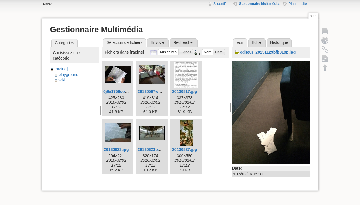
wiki (61, 80)
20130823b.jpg (151, 149)
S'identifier (221, 4)
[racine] (61, 69)
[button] (168, 52)
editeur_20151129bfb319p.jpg (268, 52)
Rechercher (183, 42)
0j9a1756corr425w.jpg (124, 91)
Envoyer (157, 42)
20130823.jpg (116, 149)
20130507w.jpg (152, 91)
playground (68, 74)
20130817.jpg (184, 91)
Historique (279, 42)
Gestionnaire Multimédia (259, 4)
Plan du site (297, 4)
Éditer (257, 42)
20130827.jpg (184, 149)
